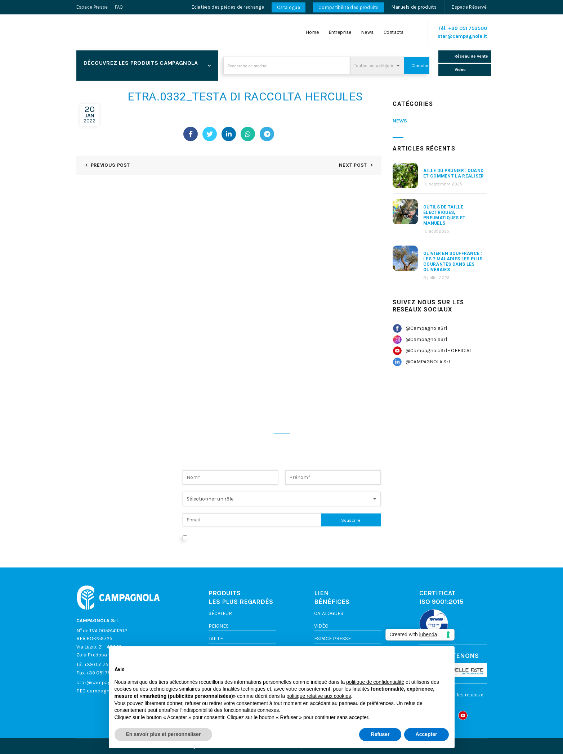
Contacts (394, 32)
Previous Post (110, 165)
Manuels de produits (414, 7)
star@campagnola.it (462, 36)
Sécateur (220, 613)
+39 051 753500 (467, 28)
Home (312, 32)
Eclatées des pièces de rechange (228, 7)
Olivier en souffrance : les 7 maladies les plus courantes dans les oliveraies (452, 261)
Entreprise (340, 32)
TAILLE (216, 639)
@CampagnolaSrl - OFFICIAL (439, 350)
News (367, 32)
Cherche (419, 65)
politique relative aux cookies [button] (318, 696)
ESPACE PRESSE (332, 639)
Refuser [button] (380, 734)
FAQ (119, 7)
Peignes (219, 626)
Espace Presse (92, 7)
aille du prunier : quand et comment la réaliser (453, 173)
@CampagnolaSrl (426, 328)
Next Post (353, 165)
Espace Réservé (469, 7)
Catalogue (288, 7)
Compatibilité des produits (348, 7)
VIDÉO (321, 626)
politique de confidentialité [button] (375, 682)
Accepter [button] (426, 734)
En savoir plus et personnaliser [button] (163, 734)
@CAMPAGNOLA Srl (428, 362)
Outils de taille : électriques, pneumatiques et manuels (444, 215)
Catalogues (328, 613)
